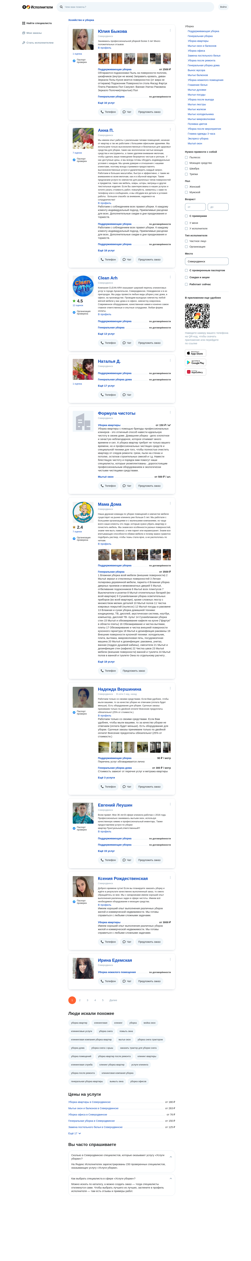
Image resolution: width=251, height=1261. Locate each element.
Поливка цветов (197, 123)
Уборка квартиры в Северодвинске (89, 1101)
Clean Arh (107, 278)
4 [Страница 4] (95, 1000)
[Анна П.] (83, 138)
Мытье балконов (198, 75)
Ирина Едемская (115, 960)
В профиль (104, 47)
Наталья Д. (109, 361)
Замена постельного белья (204, 55)
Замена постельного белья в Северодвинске (95, 1127)
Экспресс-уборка (198, 138)
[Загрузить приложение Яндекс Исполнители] (207, 316)
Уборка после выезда (201, 99)
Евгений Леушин (115, 805)
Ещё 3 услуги (106, 777)
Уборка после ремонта (201, 60)
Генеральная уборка (111, 96)
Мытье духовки (197, 89)
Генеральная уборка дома (115, 379)
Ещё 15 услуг (106, 850)
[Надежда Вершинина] (83, 697)
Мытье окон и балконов (202, 45)
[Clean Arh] (83, 286)
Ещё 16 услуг (106, 102)
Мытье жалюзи (197, 109)
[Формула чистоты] (83, 421)
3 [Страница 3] (87, 1000)
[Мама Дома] (83, 512)
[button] (108, 112)
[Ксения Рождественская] (83, 886)
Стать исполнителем (38, 42)
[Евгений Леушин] (83, 813)
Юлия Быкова (112, 31)
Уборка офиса (196, 50)
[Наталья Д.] (83, 369)
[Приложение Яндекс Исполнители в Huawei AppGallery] (195, 371)
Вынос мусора (196, 70)
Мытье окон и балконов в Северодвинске (93, 1108)
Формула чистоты (116, 413)
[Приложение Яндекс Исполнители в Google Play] (195, 362)
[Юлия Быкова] (83, 39)
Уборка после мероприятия (204, 128)
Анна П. (106, 130)
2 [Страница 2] (80, 1000)
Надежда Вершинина (119, 689)
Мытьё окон (105, 476)
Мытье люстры (197, 104)
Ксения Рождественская (123, 878)
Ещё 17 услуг (106, 385)
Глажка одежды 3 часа (201, 133)
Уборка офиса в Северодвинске (87, 1114)
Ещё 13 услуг (106, 333)
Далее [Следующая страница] (113, 1000)
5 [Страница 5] (103, 1000)
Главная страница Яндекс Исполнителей (37, 7)
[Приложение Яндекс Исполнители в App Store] (195, 353)
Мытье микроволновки (201, 118)
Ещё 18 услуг (106, 250)
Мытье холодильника (201, 114)
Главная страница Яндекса (24, 7)
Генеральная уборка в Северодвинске (91, 1120)
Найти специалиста (37, 23)
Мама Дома (109, 504)
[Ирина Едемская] (83, 968)
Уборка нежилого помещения (117, 972)
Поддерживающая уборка (114, 69)
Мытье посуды (196, 94)
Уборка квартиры (109, 425)
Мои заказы (32, 32)
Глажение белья (197, 84)
